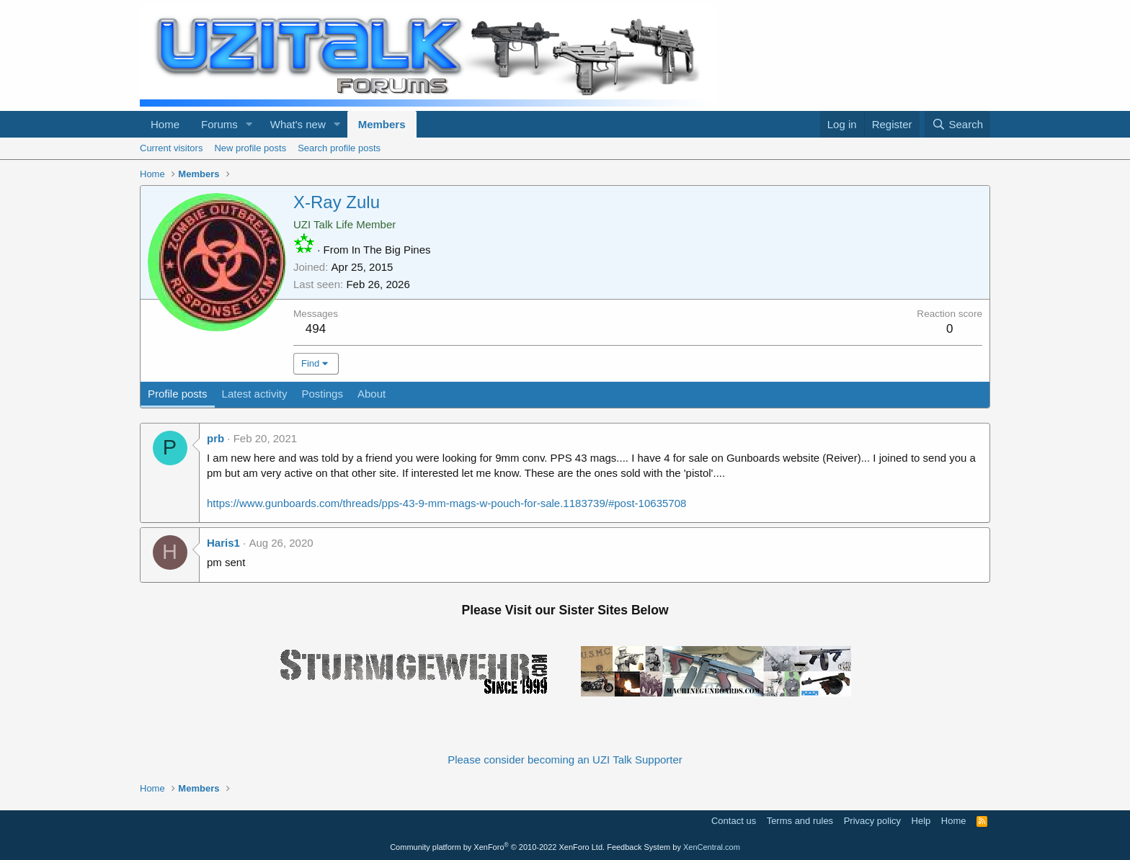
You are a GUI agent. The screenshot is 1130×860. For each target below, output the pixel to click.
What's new (298, 124)
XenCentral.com (711, 847)
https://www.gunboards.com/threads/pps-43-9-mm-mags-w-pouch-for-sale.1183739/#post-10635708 (446, 503)
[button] (249, 124)
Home (165, 124)
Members (382, 124)
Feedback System (638, 847)
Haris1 (223, 543)
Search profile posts (339, 148)
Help (921, 820)
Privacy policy (872, 820)
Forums (219, 124)
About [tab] (371, 394)
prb (215, 438)
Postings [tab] (322, 394)
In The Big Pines (391, 249)
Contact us (733, 820)
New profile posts (250, 148)
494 (316, 329)
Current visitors (171, 148)
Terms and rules (800, 820)
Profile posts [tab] (178, 394)
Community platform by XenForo (497, 847)
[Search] (957, 124)
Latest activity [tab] (255, 394)
